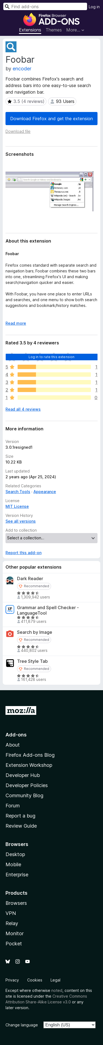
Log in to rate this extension (52, 357)
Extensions (30, 30)
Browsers (16, 903)
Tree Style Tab (32, 661)
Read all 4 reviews (23, 409)
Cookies (34, 980)
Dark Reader (30, 578)
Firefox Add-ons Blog (30, 755)
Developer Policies (26, 785)
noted (56, 990)
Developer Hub (22, 775)
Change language (21, 1025)
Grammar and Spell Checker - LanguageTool (48, 610)
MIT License (17, 506)
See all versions (20, 521)
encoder (22, 68)
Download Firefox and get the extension (51, 118)
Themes (54, 30)
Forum (12, 805)
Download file (17, 131)
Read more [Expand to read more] (15, 323)
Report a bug (20, 816)
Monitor (14, 933)
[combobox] (45, 6)
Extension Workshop (28, 765)
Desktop (15, 854)
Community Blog (24, 795)
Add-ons (16, 735)
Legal (55, 980)
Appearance (45, 491)
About (12, 745)
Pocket (13, 943)
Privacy (12, 980)
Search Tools (17, 491)
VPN (10, 913)
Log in (94, 6)
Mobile (13, 864)
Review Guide (21, 826)
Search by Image (34, 632)
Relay (11, 923)
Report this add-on (23, 552)
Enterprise (16, 874)
